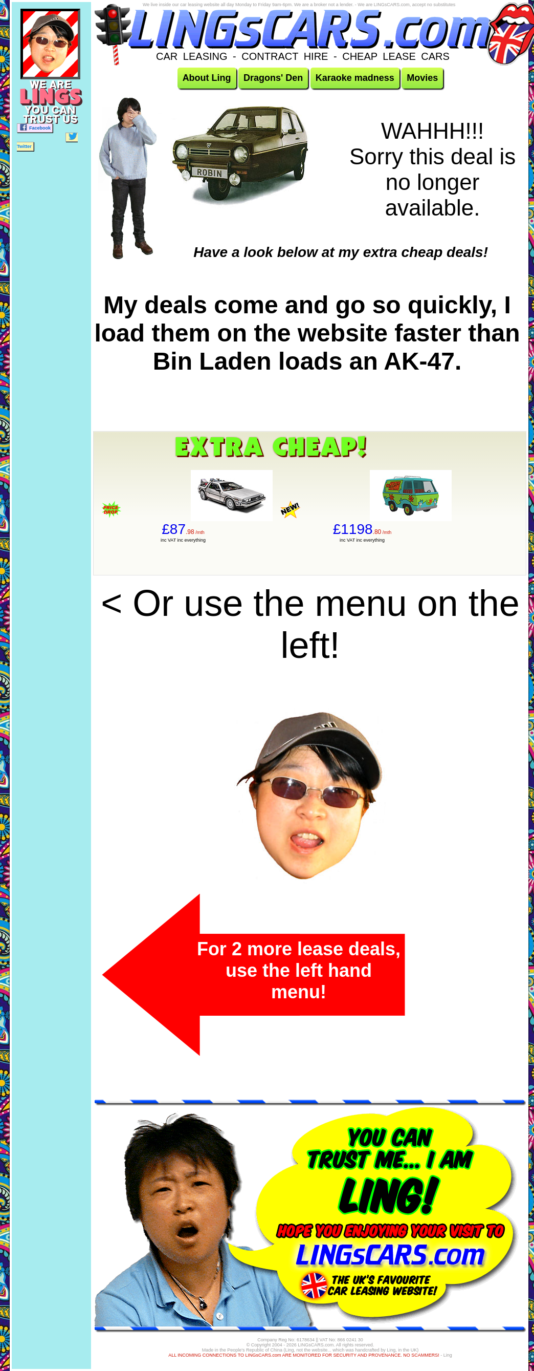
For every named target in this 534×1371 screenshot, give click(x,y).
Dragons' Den (273, 78)
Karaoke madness (355, 78)
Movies (422, 78)
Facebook (35, 127)
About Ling (207, 78)
